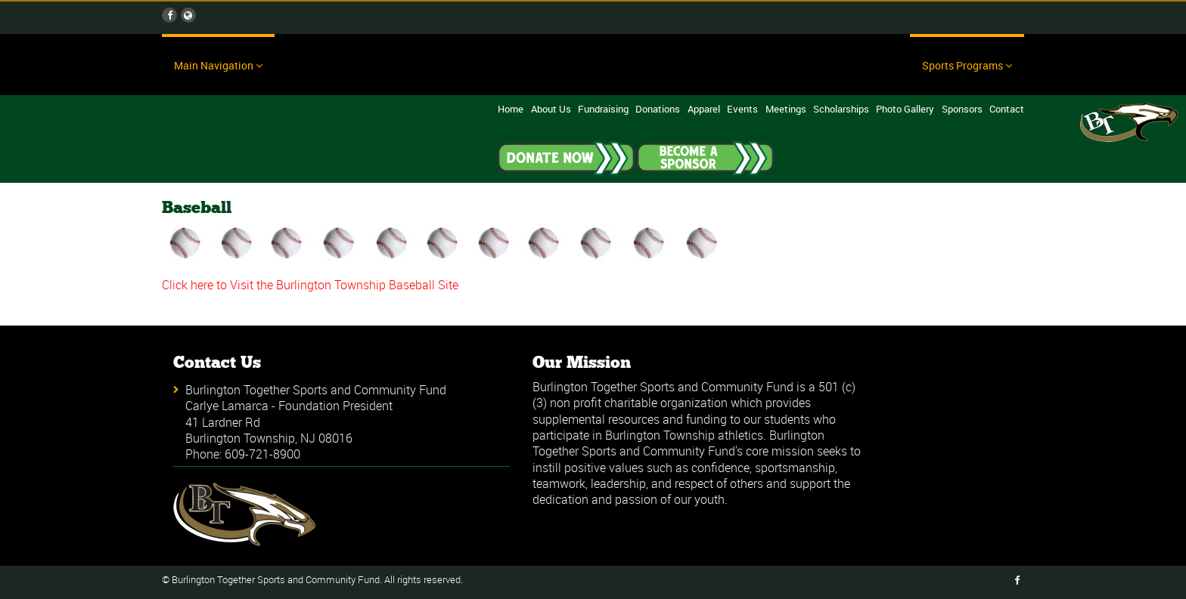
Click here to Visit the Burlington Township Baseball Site (310, 284)
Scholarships (841, 109)
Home (510, 109)
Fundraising (603, 109)
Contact (1006, 109)
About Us (551, 109)
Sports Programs (967, 65)
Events (742, 109)
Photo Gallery (905, 109)
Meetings (785, 109)
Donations (657, 109)
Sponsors (962, 109)
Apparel (704, 109)
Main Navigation (218, 65)
